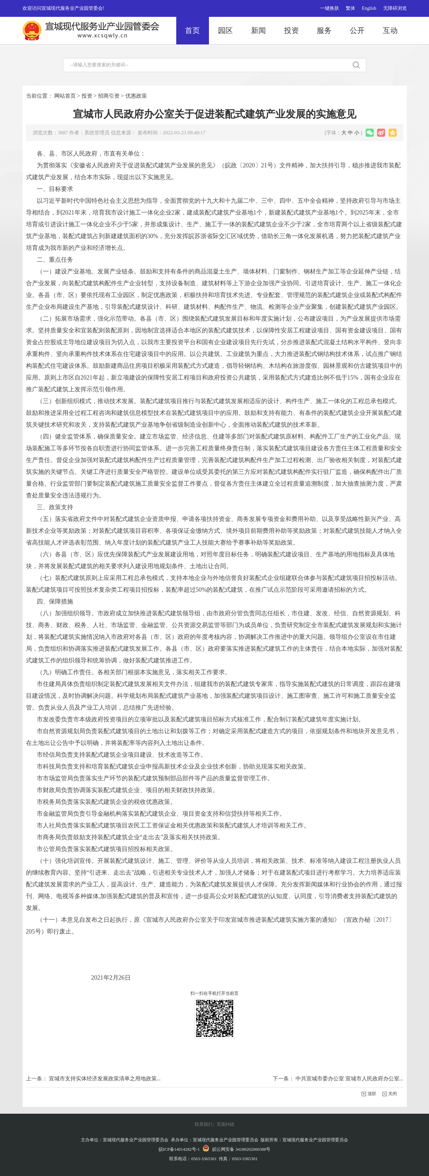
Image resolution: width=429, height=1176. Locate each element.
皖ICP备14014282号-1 (179, 1149)
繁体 (350, 8)
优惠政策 (136, 96)
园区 (225, 30)
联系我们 (203, 1124)
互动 (390, 30)
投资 (291, 30)
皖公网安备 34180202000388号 (236, 1149)
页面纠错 (225, 1124)
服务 (324, 30)
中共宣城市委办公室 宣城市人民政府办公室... (349, 1078)
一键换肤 (329, 8)
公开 (357, 30)
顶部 (371, 1093)
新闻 (258, 30)
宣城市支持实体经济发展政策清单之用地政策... (105, 1078)
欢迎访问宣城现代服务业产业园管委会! (63, 8)
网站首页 (65, 96)
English (369, 8)
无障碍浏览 (395, 8)
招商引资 (109, 96)
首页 (192, 30)
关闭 (392, 1093)
